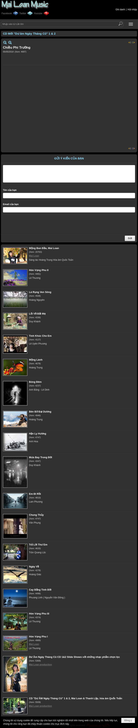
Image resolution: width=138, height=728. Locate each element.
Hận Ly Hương (37, 433)
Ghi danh (120, 9)
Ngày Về (34, 566)
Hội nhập (132, 9)
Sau (133, 42)
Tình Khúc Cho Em (40, 335)
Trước (129, 42)
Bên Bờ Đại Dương (40, 411)
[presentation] (32, 224)
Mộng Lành (35, 359)
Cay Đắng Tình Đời (40, 589)
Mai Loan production (40, 664)
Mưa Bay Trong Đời (40, 457)
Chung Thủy (36, 514)
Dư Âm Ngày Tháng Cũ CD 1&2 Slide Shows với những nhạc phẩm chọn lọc (74, 656)
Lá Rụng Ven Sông (40, 292)
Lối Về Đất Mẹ (37, 313)
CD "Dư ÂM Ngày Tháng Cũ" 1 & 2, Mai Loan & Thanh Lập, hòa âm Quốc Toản (75, 698)
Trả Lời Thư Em (38, 544)
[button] (131, 24)
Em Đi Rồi (35, 493)
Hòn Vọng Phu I (38, 636)
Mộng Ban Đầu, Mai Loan (44, 248)
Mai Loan (34, 255)
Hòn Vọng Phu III (39, 613)
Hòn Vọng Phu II (38, 270)
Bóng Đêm (35, 381)
